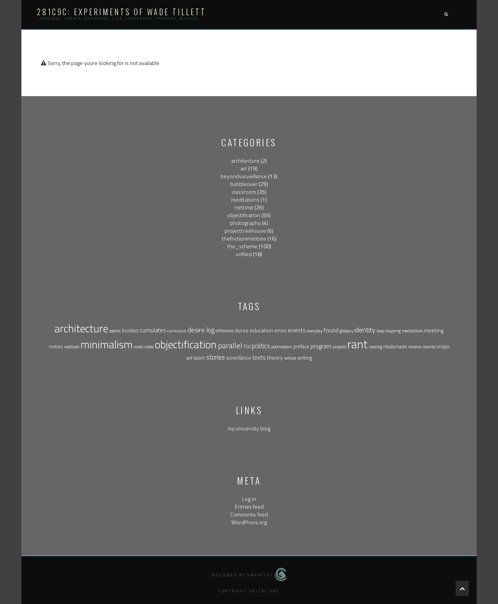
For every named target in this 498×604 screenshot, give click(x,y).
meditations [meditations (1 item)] (412, 331)
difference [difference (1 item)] (224, 331)
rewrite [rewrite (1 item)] (429, 347)
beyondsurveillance (244, 176)
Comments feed (249, 514)
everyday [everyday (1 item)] (315, 331)
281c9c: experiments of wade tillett (121, 11)
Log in (249, 499)
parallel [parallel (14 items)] (230, 345)
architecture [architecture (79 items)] (81, 328)
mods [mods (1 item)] (138, 347)
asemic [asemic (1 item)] (115, 331)
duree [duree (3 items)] (242, 330)
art (243, 168)
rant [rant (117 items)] (357, 344)
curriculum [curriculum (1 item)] (176, 331)
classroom (244, 192)
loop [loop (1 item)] (380, 331)
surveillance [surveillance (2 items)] (238, 358)
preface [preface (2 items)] (301, 346)
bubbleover (244, 184)
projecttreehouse (245, 230)
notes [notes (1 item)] (149, 347)
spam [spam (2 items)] (199, 358)
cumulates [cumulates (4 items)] (153, 330)
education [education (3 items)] (261, 330)
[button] (445, 14)
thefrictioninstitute (244, 238)
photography (245, 223)
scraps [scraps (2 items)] (443, 346)
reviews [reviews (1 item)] (414, 347)
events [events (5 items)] (297, 330)
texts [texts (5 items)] (259, 357)
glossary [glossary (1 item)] (346, 331)
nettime (244, 207)
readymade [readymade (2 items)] (395, 346)
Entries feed (249, 506)
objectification (243, 215)
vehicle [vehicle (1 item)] (290, 358)
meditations (245, 199)
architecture (245, 160)
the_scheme (242, 246)
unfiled (244, 254)
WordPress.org (249, 522)
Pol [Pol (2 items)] (247, 346)
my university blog (249, 428)
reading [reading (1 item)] (375, 347)
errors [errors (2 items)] (280, 330)
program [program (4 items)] (320, 346)
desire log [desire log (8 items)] (201, 330)
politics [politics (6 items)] (261, 346)
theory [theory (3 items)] (275, 357)
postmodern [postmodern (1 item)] (281, 347)
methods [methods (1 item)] (71, 347)
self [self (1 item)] (189, 358)
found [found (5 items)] (331, 330)
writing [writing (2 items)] (304, 358)
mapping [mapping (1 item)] (393, 331)
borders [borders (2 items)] (130, 330)
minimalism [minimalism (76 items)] (107, 344)
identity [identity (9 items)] (364, 330)
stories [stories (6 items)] (215, 357)
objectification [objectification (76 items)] (186, 344)
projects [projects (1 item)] (339, 347)
